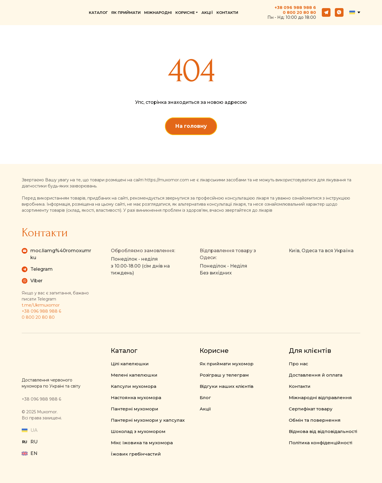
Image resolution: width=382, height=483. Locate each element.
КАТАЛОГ (98, 12)
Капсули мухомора (133, 386)
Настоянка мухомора (136, 397)
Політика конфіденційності (320, 442)
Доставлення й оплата (315, 375)
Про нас (298, 363)
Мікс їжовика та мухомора (142, 442)
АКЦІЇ (207, 12)
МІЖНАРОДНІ (158, 12)
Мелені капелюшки (134, 375)
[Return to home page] (46, 12)
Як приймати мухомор (227, 363)
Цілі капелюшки (130, 363)
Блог (205, 397)
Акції (205, 409)
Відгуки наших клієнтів (227, 386)
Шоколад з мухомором (138, 431)
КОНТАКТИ (227, 12)
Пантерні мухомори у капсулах (148, 420)
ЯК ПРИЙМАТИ (126, 12)
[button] (326, 12)
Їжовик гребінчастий (136, 454)
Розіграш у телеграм (224, 375)
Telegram (41, 269)
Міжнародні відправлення (320, 397)
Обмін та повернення (315, 420)
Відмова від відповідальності (323, 431)
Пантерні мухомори (134, 409)
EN (33, 453)
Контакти (300, 386)
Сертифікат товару (311, 409)
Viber (36, 280)
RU (34, 442)
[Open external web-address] (24, 441)
